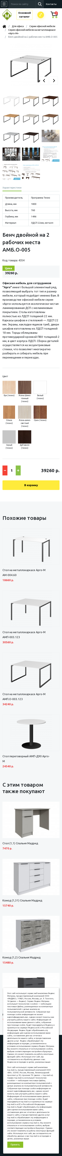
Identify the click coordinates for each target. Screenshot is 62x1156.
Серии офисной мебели (42, 26)
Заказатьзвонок (40, 15)
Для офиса (18, 26)
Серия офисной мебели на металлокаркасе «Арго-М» (32, 32)
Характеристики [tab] (11, 187)
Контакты (51, 4)
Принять (15, 1144)
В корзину (31, 485)
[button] (44, 80)
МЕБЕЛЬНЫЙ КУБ (9, 14)
